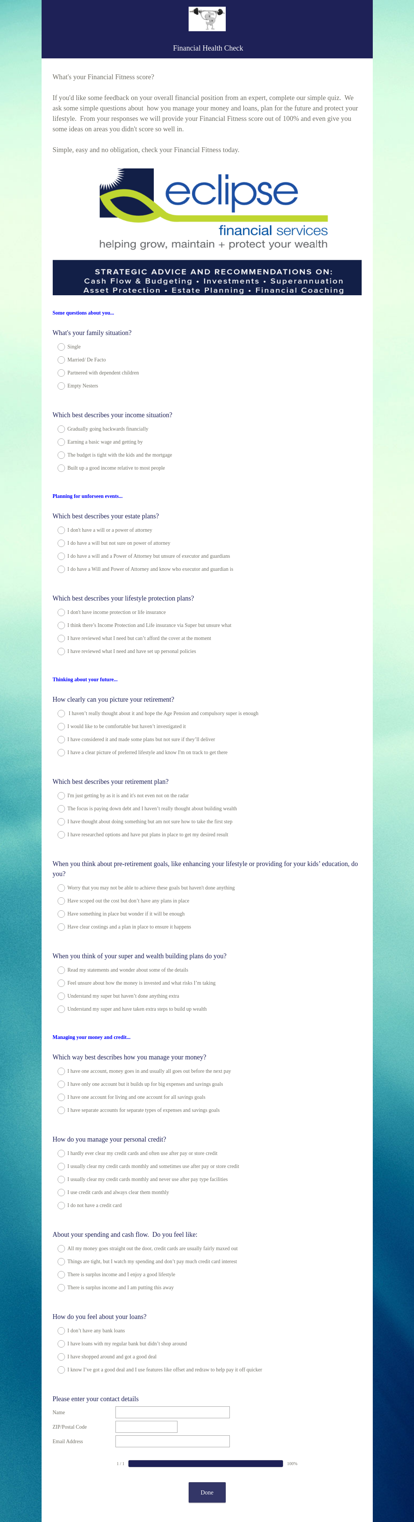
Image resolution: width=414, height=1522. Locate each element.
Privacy (190, 1494)
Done (207, 1412)
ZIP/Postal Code (70, 1346)
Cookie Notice (217, 1494)
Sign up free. (243, 1473)
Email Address (68, 1361)
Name (59, 1332)
